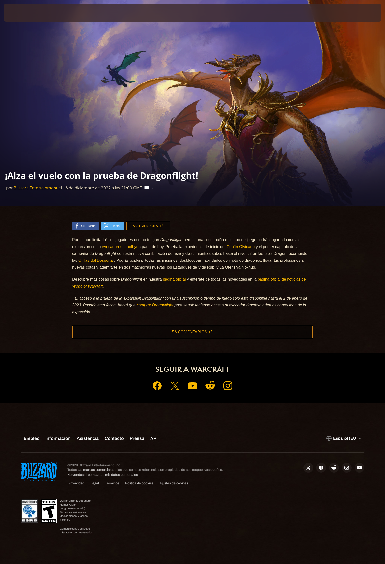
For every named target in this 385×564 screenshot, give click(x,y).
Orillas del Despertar (96, 260)
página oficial (174, 279)
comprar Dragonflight (155, 305)
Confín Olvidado (241, 247)
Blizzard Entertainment (35, 188)
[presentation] (22, 13)
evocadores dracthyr (120, 247)
